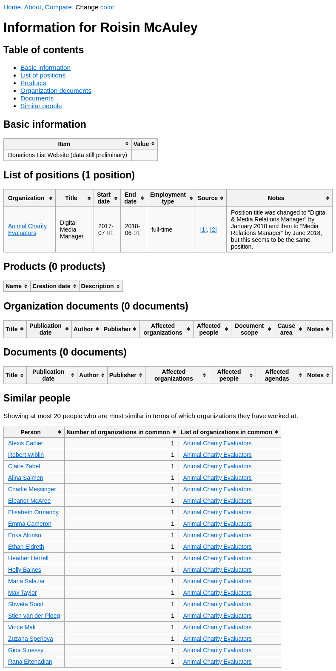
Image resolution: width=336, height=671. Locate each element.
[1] (203, 229)
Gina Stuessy (25, 650)
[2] (213, 229)
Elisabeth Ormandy (33, 512)
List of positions (42, 75)
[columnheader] (68, 143)
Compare (58, 7)
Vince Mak (22, 627)
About (32, 7)
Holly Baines (24, 569)
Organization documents (55, 90)
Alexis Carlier (25, 443)
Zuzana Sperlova (30, 638)
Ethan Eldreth (26, 546)
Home (12, 7)
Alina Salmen (25, 477)
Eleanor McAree (29, 500)
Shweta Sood (25, 604)
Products (33, 82)
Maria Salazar (26, 581)
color (107, 7)
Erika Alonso (24, 535)
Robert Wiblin (26, 454)
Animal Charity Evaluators (27, 229)
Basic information (45, 67)
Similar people (41, 105)
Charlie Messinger (32, 489)
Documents (37, 98)
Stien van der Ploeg (34, 615)
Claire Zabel (24, 466)
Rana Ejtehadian (30, 661)
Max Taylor (22, 592)
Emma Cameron (29, 523)
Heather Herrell (28, 558)
